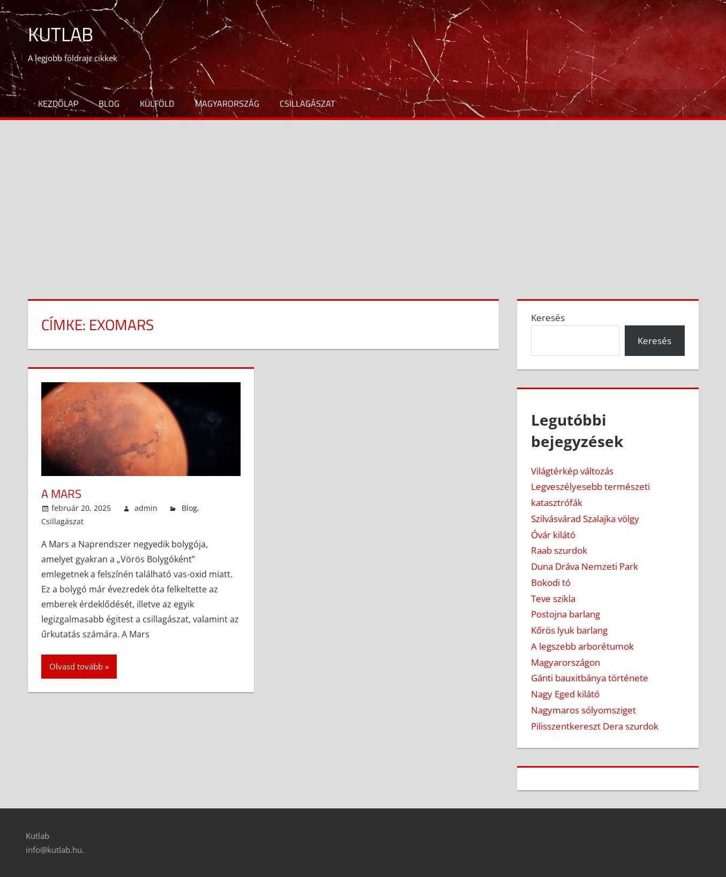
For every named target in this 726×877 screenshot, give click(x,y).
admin (146, 508)
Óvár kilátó (553, 535)
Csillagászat (307, 103)
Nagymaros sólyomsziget (583, 710)
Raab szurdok (559, 550)
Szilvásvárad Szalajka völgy (585, 518)
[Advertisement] (363, 200)
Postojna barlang (565, 614)
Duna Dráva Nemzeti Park (584, 566)
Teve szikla (553, 598)
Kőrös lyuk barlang (569, 630)
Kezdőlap (58, 103)
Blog (109, 103)
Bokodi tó (551, 582)
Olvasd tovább (76, 666)
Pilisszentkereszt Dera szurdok (594, 726)
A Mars (61, 494)
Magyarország (227, 103)
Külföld (157, 103)
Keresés (548, 317)
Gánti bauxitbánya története (589, 678)
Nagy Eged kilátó (565, 694)
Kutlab (60, 34)
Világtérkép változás (572, 471)
